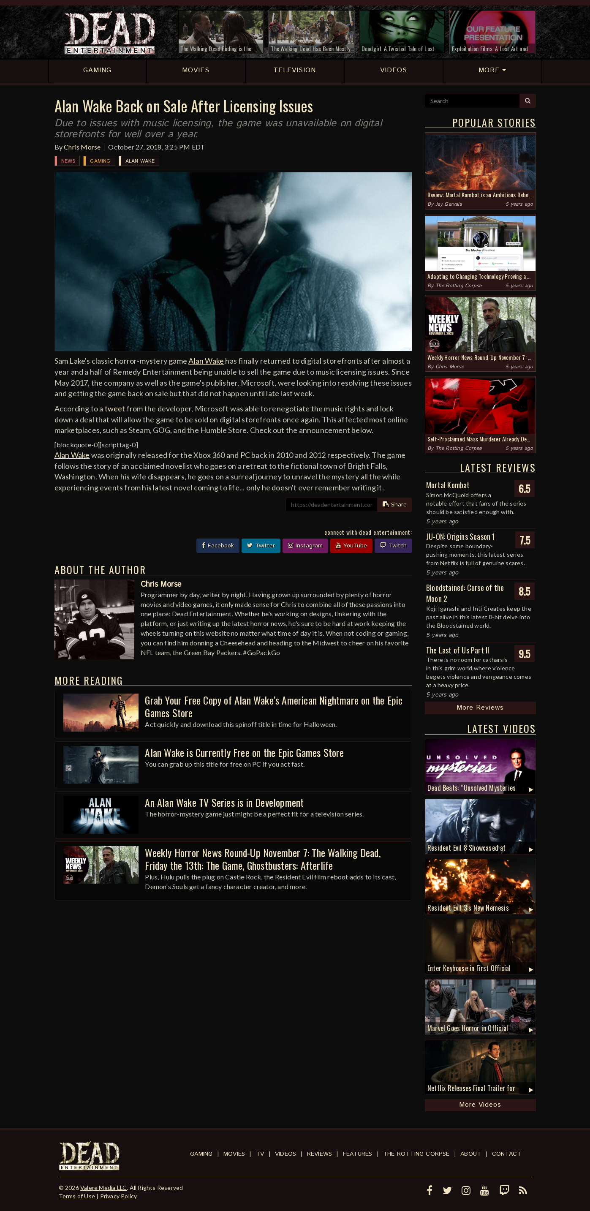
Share (395, 505)
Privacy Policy (118, 1196)
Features (357, 1154)
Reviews (319, 1154)
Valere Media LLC (103, 1187)
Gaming (100, 161)
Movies (234, 1154)
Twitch (393, 546)
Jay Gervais (448, 204)
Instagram (305, 546)
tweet (115, 408)
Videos (285, 1154)
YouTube (351, 546)
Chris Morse (82, 147)
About (470, 1154)
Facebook (218, 546)
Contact (506, 1154)
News (68, 161)
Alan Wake (140, 161)
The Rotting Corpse (458, 285)
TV (260, 1154)
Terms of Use (77, 1196)
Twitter (261, 546)
